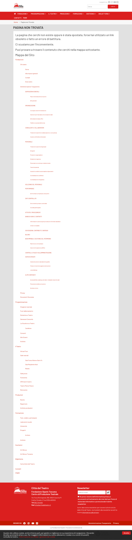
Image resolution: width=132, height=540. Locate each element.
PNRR (25, 18)
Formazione (78, 14)
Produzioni (65, 14)
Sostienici (91, 14)
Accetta (126, 533)
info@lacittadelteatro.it (43, 505)
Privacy (116, 523)
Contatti (17, 18)
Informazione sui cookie (28, 536)
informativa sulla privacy (90, 512)
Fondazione (22, 14)
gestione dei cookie (47, 536)
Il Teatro (52, 14)
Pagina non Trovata (27, 22)
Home (16, 22)
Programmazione (38, 14)
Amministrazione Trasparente (99, 523)
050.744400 (38, 503)
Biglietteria (104, 14)
